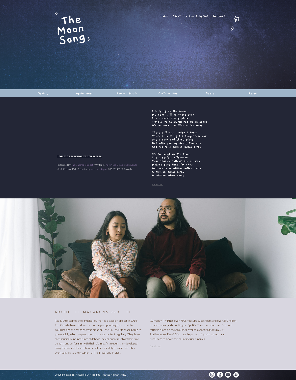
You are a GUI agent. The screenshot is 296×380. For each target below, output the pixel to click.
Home (164, 16)
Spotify (43, 93)
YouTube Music (169, 93)
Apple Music (85, 93)
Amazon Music (126, 93)
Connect (219, 16)
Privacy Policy (119, 374)
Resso (253, 93)
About (176, 16)
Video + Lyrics (196, 16)
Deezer (211, 93)
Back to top (157, 184)
